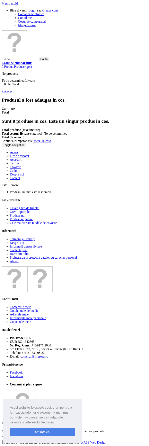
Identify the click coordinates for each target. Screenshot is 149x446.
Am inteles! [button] (43, 432)
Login (32, 10)
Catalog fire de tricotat (24, 208)
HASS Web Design (93, 442)
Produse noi (17, 215)
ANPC (14, 261)
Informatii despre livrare (26, 246)
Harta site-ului (19, 254)
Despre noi (17, 242)
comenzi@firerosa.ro (34, 356)
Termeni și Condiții (22, 239)
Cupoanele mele (20, 321)
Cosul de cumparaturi (32, 21)
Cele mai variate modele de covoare (33, 223)
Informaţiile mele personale (28, 318)
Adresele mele (19, 314)
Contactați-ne (18, 250)
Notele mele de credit (24, 310)
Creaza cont (50, 10)
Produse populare (21, 219)
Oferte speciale (19, 211)
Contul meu (25, 17)
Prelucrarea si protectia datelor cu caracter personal (43, 257)
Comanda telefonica (31, 14)
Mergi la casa (27, 25)
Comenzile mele (20, 307)
